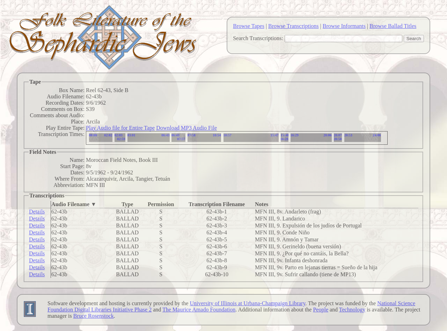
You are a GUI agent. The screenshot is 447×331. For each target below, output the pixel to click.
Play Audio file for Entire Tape (120, 128)
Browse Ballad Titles (392, 26)
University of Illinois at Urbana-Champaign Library (247, 303)
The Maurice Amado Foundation (198, 310)
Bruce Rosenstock (93, 316)
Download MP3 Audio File (186, 128)
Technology (352, 310)
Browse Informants (344, 26)
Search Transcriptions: (258, 38)
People (320, 310)
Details (37, 212)
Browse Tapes (248, 26)
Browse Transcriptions (293, 26)
